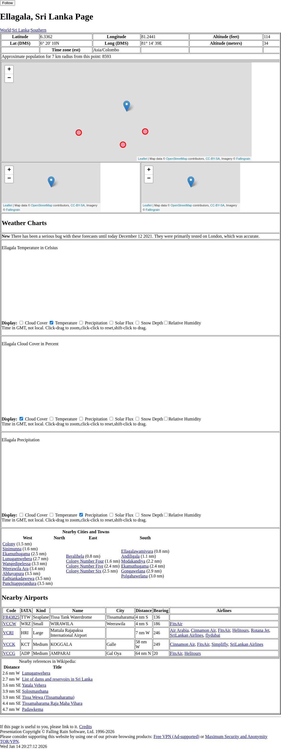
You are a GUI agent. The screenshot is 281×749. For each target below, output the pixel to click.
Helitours (240, 630)
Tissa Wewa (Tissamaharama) (48, 697)
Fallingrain (243, 158)
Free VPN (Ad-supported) (176, 736)
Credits (85, 726)
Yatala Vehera (34, 685)
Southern (38, 30)
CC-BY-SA (213, 158)
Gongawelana (133, 571)
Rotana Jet (260, 630)
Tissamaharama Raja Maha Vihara (52, 703)
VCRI (8, 632)
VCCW (9, 623)
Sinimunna (11, 548)
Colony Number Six (84, 571)
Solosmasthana (35, 691)
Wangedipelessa (16, 563)
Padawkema (32, 709)
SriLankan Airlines (186, 635)
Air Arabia (179, 630)
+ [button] (9, 70)
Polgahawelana (134, 576)
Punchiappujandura (19, 583)
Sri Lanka (20, 30)
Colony (8, 544)
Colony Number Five (84, 566)
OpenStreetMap (176, 158)
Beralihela (75, 556)
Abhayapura (13, 573)
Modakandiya (133, 561)
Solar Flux (124, 323)
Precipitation (96, 323)
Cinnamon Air (203, 630)
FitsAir (176, 623)
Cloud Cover (36, 323)
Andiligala (130, 556)
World (5, 30)
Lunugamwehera (17, 558)
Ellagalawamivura (137, 551)
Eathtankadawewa (18, 578)
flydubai (213, 635)
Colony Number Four (85, 561)
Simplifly (220, 644)
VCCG (9, 653)
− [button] (9, 78)
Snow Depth (152, 323)
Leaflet (142, 158)
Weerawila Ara (15, 568)
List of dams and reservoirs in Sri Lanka (57, 679)
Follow (7, 3)
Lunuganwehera (36, 673)
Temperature (66, 323)
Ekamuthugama (16, 553)
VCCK (9, 644)
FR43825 (11, 617)
